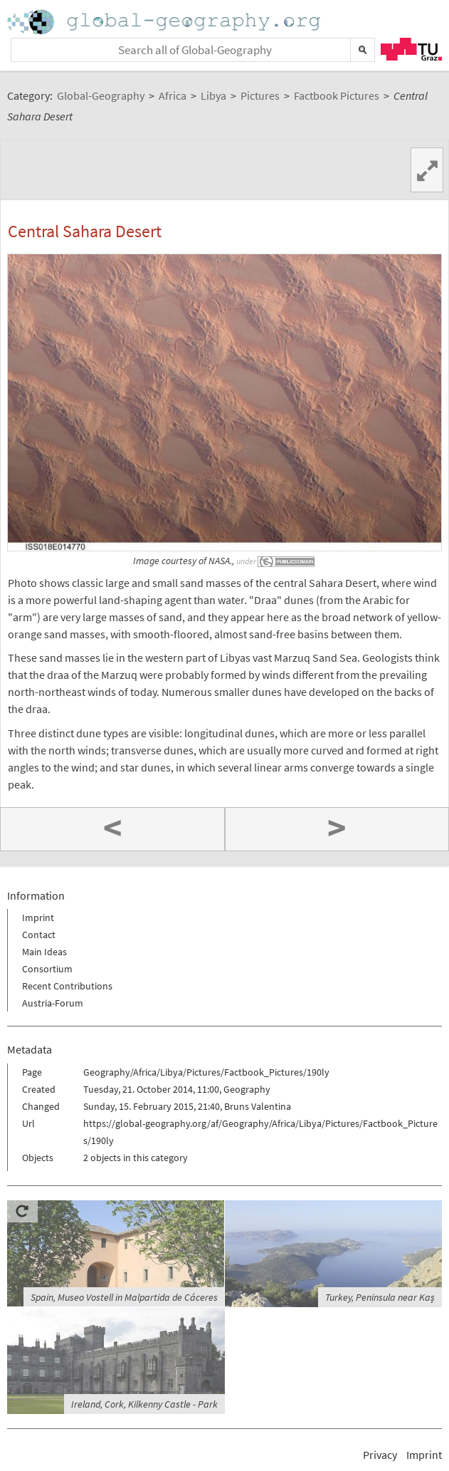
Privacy (380, 1454)
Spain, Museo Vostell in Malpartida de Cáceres (124, 1297)
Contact (39, 934)
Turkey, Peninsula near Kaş (380, 1297)
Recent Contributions (67, 985)
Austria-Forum (52, 1003)
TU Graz (411, 49)
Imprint (38, 917)
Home (165, 21)
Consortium (47, 968)
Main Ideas (44, 951)
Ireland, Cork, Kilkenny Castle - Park (144, 1404)
